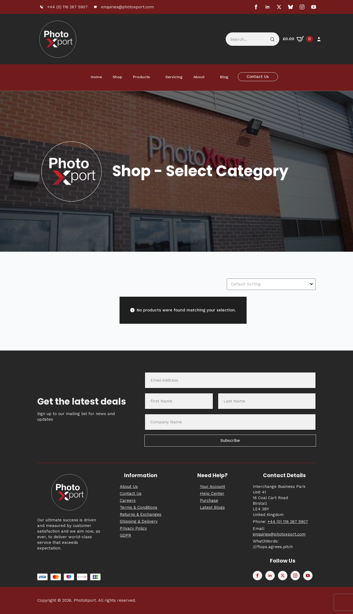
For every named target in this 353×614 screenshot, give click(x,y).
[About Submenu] (210, 77)
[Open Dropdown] (312, 284)
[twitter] (279, 7)
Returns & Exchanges (140, 514)
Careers (128, 500)
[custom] (290, 7)
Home (96, 77)
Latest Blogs (212, 507)
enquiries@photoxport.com (279, 534)
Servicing (174, 77)
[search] (272, 39)
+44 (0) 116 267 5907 (287, 521)
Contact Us (131, 493)
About (199, 77)
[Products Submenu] (155, 77)
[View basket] (298, 39)
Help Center (212, 493)
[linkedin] (267, 7)
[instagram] (302, 7)
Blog (224, 77)
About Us (129, 486)
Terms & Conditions (138, 507)
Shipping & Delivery (139, 521)
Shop (117, 77)
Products (141, 77)
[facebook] (256, 7)
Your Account (212, 486)
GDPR (125, 535)
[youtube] (313, 7)
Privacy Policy (133, 528)
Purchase (209, 500)
